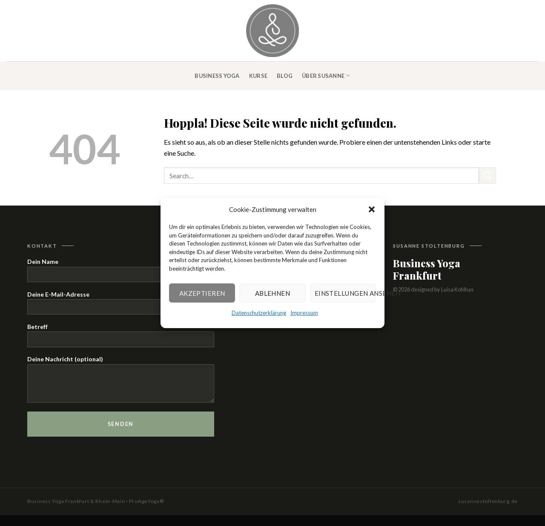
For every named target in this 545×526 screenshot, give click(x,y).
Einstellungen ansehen (345, 293)
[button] (371, 209)
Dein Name (120, 272)
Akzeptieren (202, 293)
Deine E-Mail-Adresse (120, 305)
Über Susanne (326, 75)
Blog (285, 75)
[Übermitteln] (487, 175)
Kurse (258, 75)
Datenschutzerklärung (259, 312)
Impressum (304, 312)
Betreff (120, 337)
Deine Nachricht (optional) (120, 381)
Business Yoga (217, 75)
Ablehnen (272, 293)
